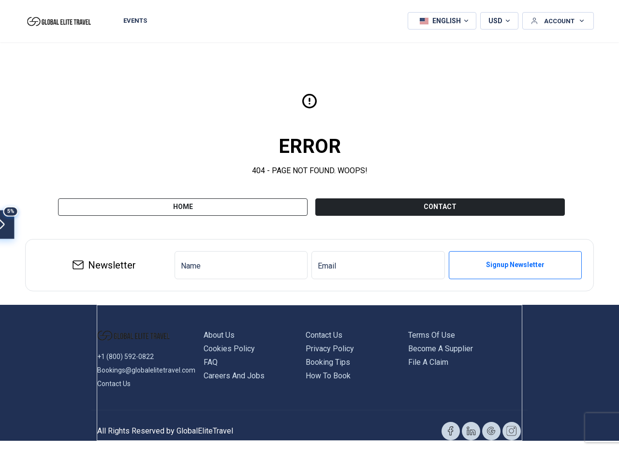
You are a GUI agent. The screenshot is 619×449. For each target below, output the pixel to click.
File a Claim (428, 358)
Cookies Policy (229, 345)
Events (135, 19)
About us (219, 331)
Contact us (324, 331)
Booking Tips (328, 358)
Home (183, 203)
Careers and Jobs (234, 372)
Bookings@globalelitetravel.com (146, 367)
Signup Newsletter (515, 262)
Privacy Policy (330, 345)
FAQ (211, 358)
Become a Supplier (440, 345)
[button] (442, 19)
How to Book (328, 372)
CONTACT (440, 203)
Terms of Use (431, 331)
